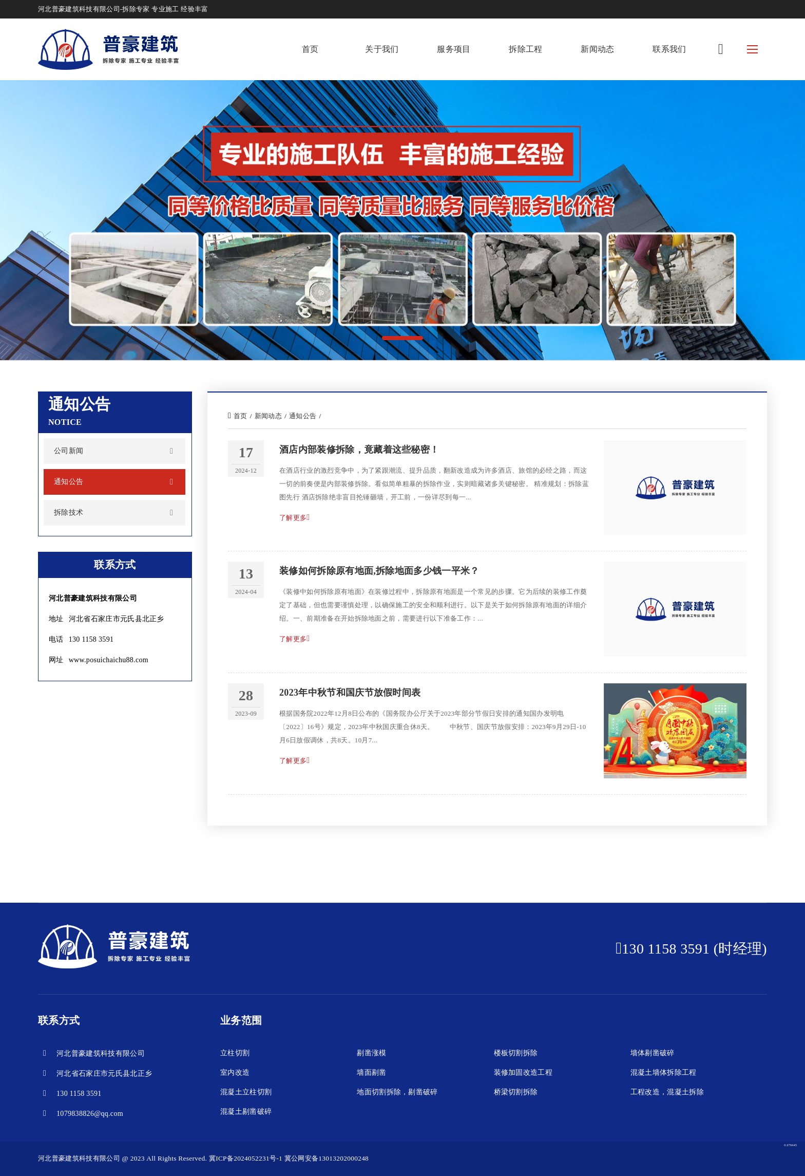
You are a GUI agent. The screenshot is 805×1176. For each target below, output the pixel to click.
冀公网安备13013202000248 (326, 1158)
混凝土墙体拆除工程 (663, 1072)
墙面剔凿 (371, 1072)
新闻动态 (597, 49)
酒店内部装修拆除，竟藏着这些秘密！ (359, 449)
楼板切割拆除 (516, 1053)
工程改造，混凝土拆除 (667, 1092)
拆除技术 (68, 512)
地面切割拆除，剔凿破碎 (397, 1092)
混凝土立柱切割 (246, 1092)
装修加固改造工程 (523, 1072)
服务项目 (453, 49)
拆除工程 (525, 49)
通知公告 (68, 482)
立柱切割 (235, 1053)
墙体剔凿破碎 (652, 1053)
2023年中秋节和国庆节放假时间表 (349, 692)
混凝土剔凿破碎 (246, 1111)
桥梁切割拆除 (516, 1092)
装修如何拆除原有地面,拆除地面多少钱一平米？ (379, 571)
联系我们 (669, 49)
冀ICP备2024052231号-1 (245, 1158)
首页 (310, 49)
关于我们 (381, 49)
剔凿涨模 (371, 1053)
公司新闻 (68, 451)
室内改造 (235, 1072)
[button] (402, 338)
